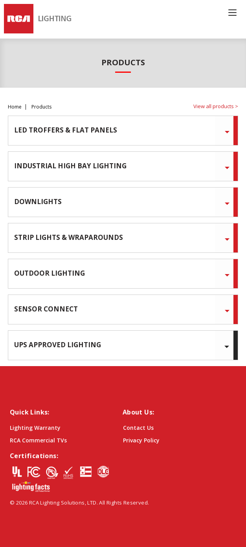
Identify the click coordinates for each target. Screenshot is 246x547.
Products (41, 107)
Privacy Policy (141, 440)
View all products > (215, 106)
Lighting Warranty (35, 427)
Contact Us (138, 427)
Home (15, 107)
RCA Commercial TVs (38, 440)
